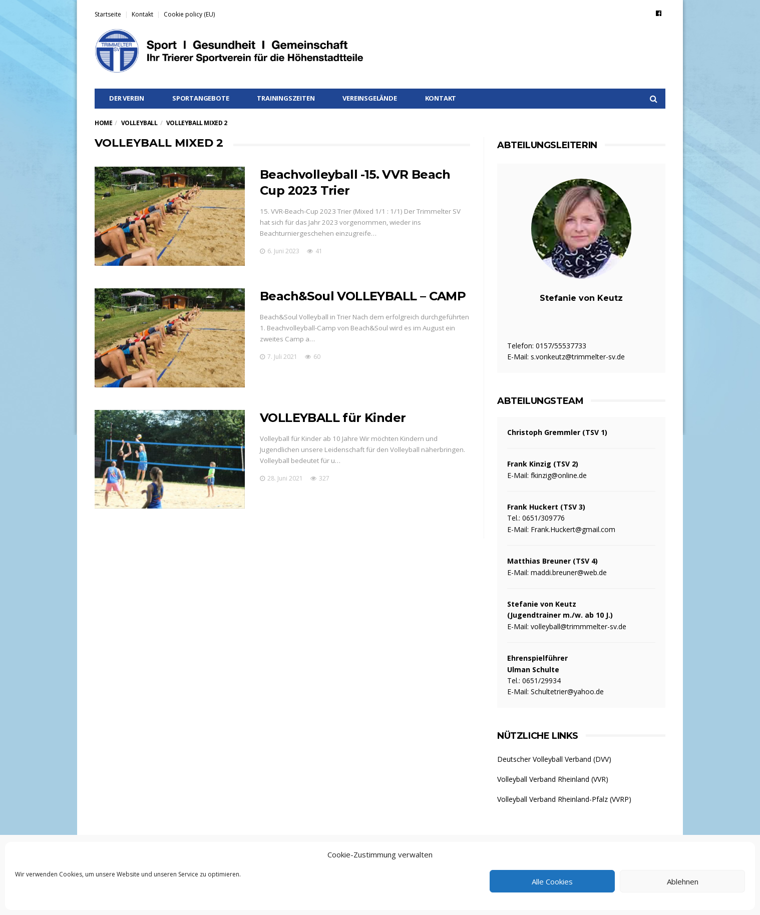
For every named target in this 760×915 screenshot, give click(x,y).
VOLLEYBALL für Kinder (333, 417)
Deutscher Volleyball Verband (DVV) (554, 759)
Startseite (108, 14)
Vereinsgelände (369, 98)
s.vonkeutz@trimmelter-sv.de (578, 356)
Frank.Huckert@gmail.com (573, 529)
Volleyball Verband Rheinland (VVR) (552, 779)
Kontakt (142, 14)
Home (103, 123)
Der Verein (126, 98)
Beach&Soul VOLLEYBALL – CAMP (363, 296)
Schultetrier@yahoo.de (567, 691)
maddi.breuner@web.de (569, 572)
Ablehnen (682, 881)
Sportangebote (200, 98)
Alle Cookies (552, 881)
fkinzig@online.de (559, 475)
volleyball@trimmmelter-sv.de (578, 626)
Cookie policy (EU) (189, 14)
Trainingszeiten (285, 98)
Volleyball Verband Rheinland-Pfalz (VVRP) (564, 799)
